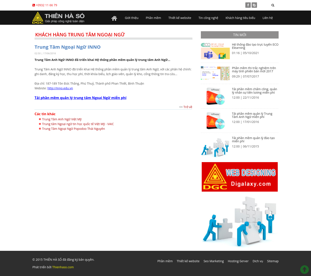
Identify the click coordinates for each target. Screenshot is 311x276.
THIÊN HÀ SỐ (52, 259)
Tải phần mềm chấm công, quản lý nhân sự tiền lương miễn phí (254, 90)
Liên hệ (268, 18)
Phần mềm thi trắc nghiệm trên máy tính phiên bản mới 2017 (254, 69)
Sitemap (273, 261)
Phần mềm (153, 18)
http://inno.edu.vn (60, 88)
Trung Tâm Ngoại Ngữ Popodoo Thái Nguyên (73, 129)
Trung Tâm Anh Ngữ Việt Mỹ (62, 119)
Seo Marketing (213, 261)
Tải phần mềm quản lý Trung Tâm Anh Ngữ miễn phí (252, 115)
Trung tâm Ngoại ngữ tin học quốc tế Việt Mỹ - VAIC (78, 124)
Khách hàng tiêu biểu (240, 18)
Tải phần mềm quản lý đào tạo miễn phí (253, 139)
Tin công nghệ (208, 18)
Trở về (188, 107)
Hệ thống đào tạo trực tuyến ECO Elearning (255, 46)
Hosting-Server (238, 261)
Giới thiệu (131, 18)
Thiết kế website (179, 18)
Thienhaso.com (63, 267)
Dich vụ (258, 261)
